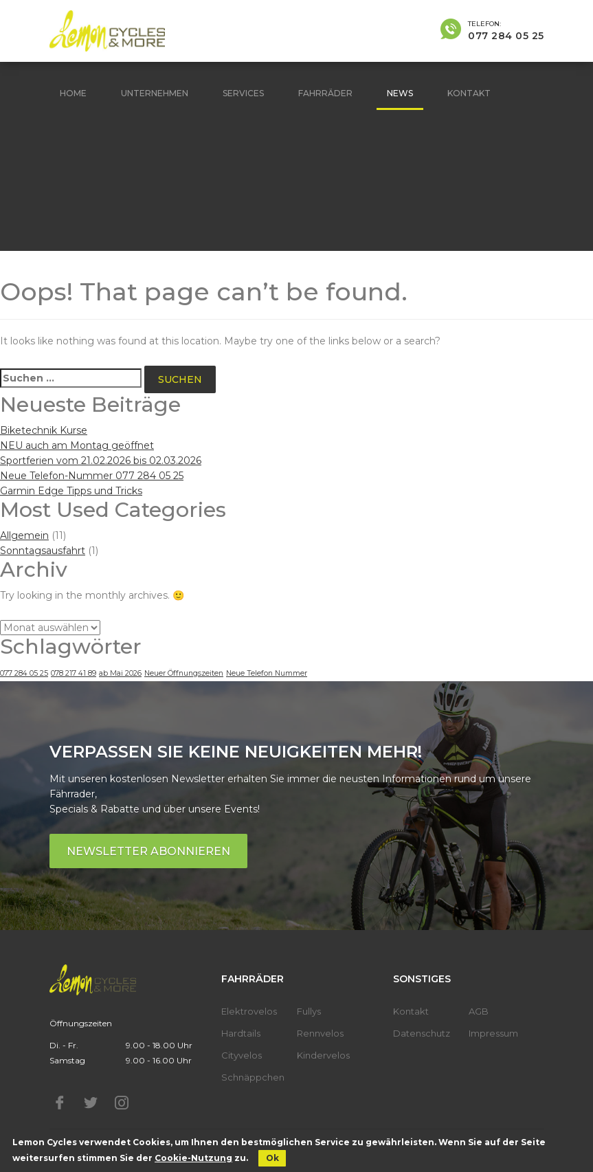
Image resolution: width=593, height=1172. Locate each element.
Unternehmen (154, 93)
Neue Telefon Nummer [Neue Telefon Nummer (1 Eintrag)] (266, 673)
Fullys (309, 1011)
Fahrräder (325, 93)
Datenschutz (421, 1033)
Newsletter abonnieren (148, 851)
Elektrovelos (249, 1011)
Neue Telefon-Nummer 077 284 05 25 (91, 475)
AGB (479, 1011)
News (400, 93)
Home (73, 93)
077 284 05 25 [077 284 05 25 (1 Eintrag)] (24, 673)
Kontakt (469, 93)
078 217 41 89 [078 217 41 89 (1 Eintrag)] (73, 673)
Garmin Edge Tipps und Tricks (71, 491)
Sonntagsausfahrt (42, 550)
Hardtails (240, 1033)
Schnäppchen (252, 1077)
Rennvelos (320, 1033)
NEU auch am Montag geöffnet (77, 445)
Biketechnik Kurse (43, 430)
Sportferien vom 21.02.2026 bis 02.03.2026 (100, 460)
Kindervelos (323, 1055)
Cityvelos (241, 1055)
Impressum (493, 1033)
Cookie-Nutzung (193, 1158)
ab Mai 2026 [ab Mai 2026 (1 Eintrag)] (120, 673)
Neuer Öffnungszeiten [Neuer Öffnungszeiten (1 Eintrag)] (183, 673)
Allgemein (24, 535)
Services (243, 93)
